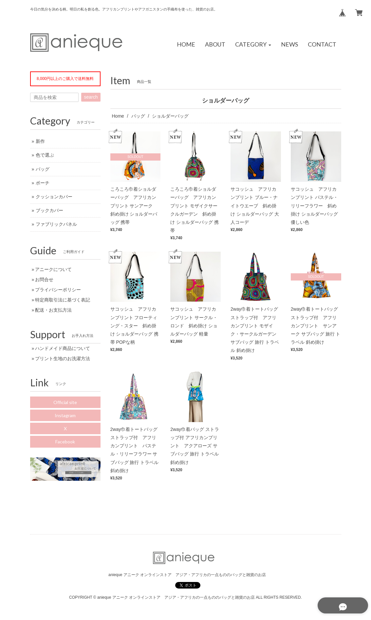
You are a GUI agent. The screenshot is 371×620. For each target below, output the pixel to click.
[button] (253, 44)
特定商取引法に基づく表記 (62, 299)
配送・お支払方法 (53, 310)
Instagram (65, 415)
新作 (40, 141)
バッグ (138, 116)
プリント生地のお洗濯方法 (62, 358)
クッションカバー (54, 196)
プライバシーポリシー (58, 289)
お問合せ (44, 279)
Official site (65, 402)
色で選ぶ (45, 155)
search (91, 97)
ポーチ (42, 182)
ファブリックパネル (56, 224)
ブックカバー (49, 210)
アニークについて (53, 269)
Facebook (65, 441)
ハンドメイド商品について (62, 348)
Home (118, 116)
